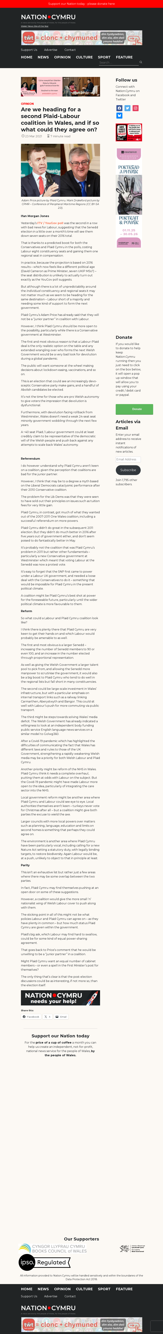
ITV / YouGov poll (50, 223)
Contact (70, 50)
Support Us (29, 50)
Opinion (62, 57)
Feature (124, 57)
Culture (84, 57)
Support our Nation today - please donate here (81, 3)
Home (26, 57)
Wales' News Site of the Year (35, 26)
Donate (137, 409)
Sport (104, 57)
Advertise (50, 50)
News (43, 57)
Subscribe (128, 470)
